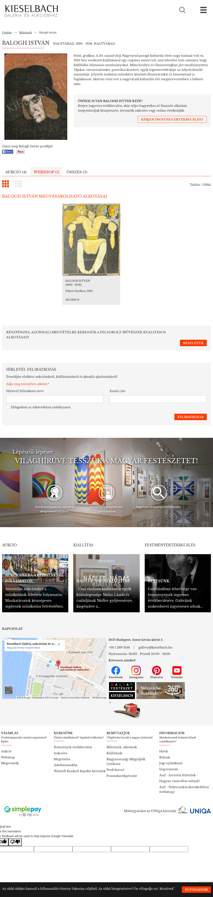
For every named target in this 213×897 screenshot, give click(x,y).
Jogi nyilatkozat (170, 754)
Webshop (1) (46, 172)
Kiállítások (114, 744)
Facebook (116, 663)
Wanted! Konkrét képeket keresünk (80, 762)
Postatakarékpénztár (121, 767)
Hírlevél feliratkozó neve (25, 382)
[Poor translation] (15, 833)
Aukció (6, 742)
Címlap (7, 32)
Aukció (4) (16, 172)
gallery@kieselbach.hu (155, 638)
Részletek (166, 889)
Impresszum (168, 760)
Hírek (163, 742)
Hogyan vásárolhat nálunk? (179, 772)
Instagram (136, 663)
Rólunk (164, 748)
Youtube (177, 663)
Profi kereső (115, 761)
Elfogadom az (38, 398)
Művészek (25, 32)
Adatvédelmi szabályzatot (51, 398)
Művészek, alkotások (121, 738)
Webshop (8, 748)
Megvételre (62, 750)
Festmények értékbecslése (73, 738)
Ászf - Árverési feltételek (177, 766)
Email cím (117, 382)
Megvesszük (10, 754)
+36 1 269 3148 (119, 638)
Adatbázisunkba (65, 756)
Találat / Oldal (200, 185)
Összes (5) (76, 172)
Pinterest (156, 663)
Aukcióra (60, 744)
